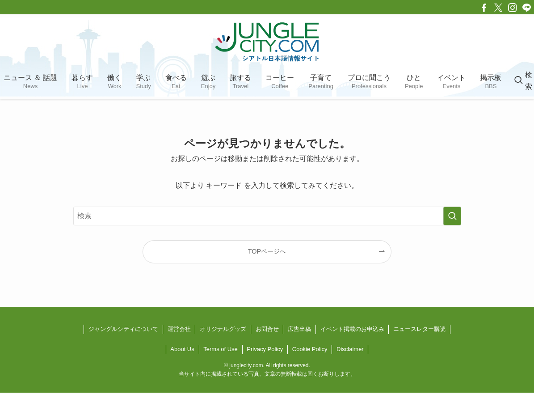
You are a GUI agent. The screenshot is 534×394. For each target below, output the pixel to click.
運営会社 (179, 329)
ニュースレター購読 (419, 329)
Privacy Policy (265, 349)
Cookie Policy (310, 349)
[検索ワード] (267, 216)
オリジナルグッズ (223, 329)
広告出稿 (299, 329)
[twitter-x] (498, 7)
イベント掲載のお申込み (352, 329)
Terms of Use (220, 349)
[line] (527, 7)
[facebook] (484, 7)
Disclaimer (350, 349)
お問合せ (267, 329)
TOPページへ (267, 251)
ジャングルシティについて (123, 329)
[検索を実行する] (452, 216)
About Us (182, 349)
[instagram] (512, 7)
